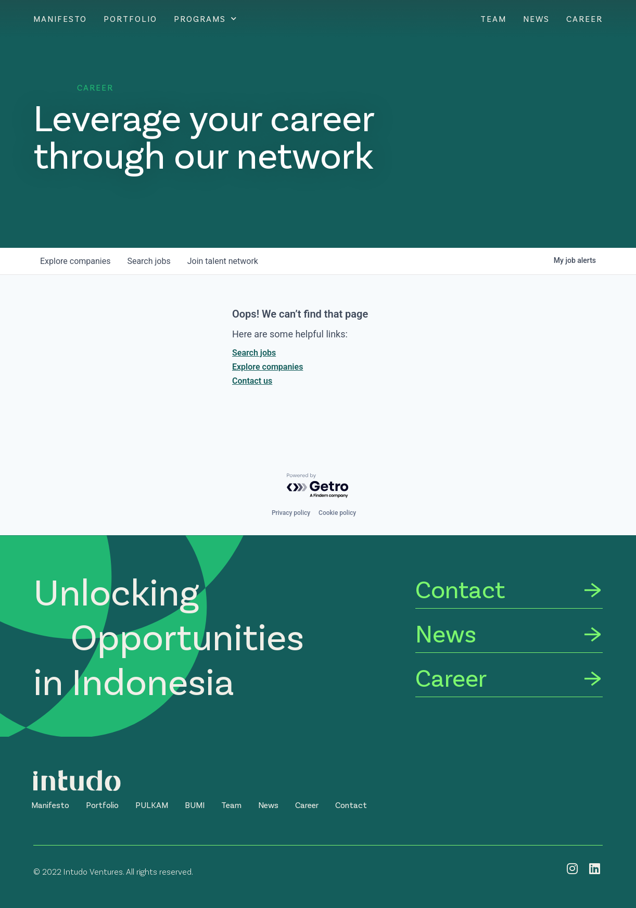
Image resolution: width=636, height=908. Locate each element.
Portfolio (130, 19)
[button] (50, 805)
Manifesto (60, 19)
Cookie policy (337, 512)
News (536, 19)
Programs (205, 19)
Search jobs (254, 353)
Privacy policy (291, 512)
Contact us (252, 381)
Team (493, 19)
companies (75, 261)
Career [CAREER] (584, 19)
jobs (148, 261)
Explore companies (267, 367)
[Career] (509, 679)
